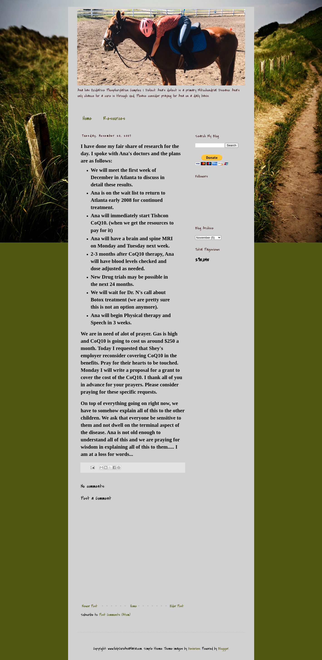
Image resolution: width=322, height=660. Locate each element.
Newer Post (89, 606)
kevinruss (194, 648)
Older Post (177, 606)
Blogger (223, 648)
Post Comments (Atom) (114, 614)
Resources (114, 118)
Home (87, 118)
